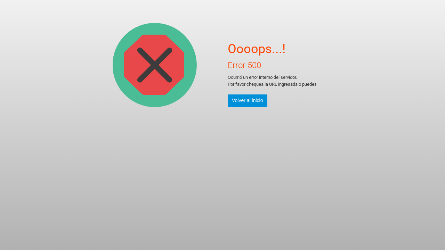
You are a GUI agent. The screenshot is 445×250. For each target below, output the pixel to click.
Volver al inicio (247, 100)
